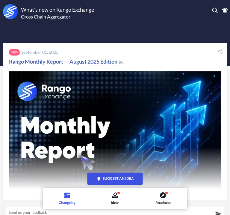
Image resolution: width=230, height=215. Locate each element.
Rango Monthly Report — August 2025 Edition (66, 61)
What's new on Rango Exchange (57, 9)
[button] (215, 10)
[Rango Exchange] (10, 11)
